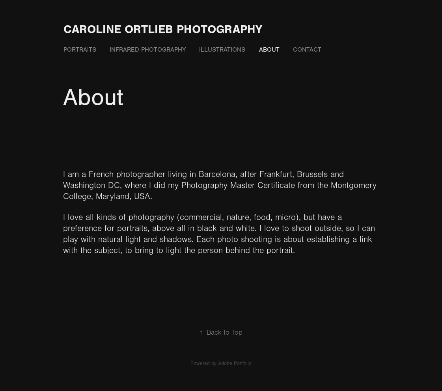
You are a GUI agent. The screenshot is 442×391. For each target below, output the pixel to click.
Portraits (79, 49)
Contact (307, 49)
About (269, 49)
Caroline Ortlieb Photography (162, 29)
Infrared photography (148, 49)
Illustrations (222, 49)
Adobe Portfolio (235, 363)
